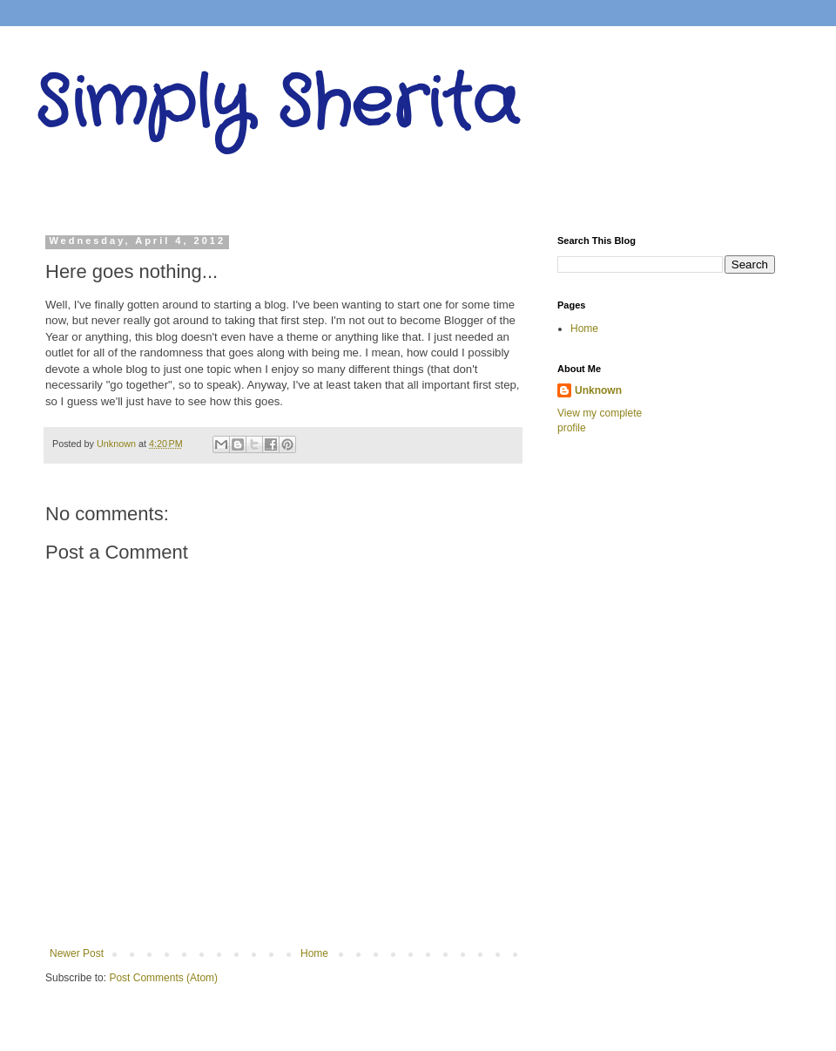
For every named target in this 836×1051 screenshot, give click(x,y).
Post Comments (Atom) (163, 978)
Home (314, 953)
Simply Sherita (276, 104)
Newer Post (77, 953)
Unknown (598, 390)
